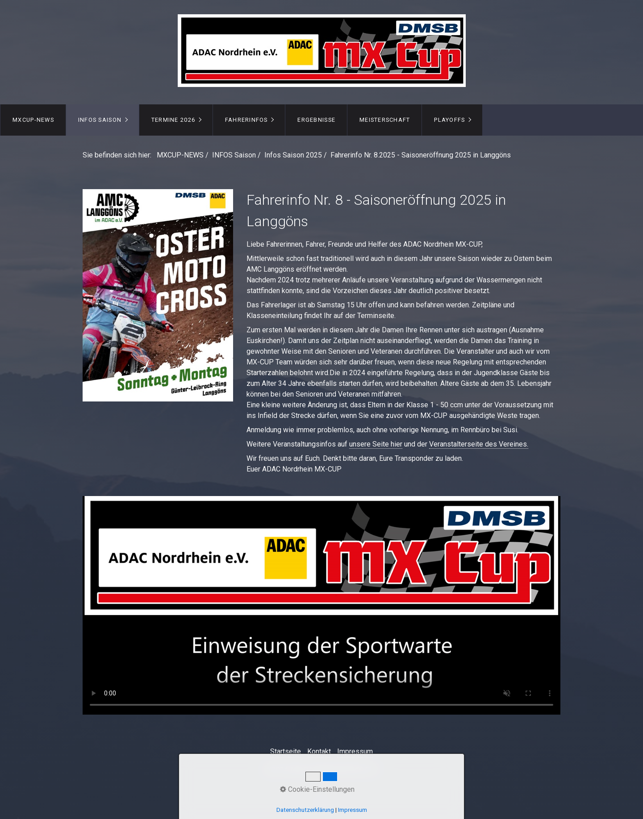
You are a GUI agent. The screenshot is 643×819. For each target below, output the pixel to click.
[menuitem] (33, 120)
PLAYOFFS (449, 119)
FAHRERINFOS (246, 119)
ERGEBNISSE (316, 119)
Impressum (355, 751)
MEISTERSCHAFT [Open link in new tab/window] (384, 119)
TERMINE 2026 (173, 119)
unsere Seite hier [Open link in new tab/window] (375, 444)
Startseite (285, 751)
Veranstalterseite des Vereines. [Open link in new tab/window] (478, 444)
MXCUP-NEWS (33, 119)
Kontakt (319, 751)
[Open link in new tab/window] (158, 295)
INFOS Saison (99, 119)
